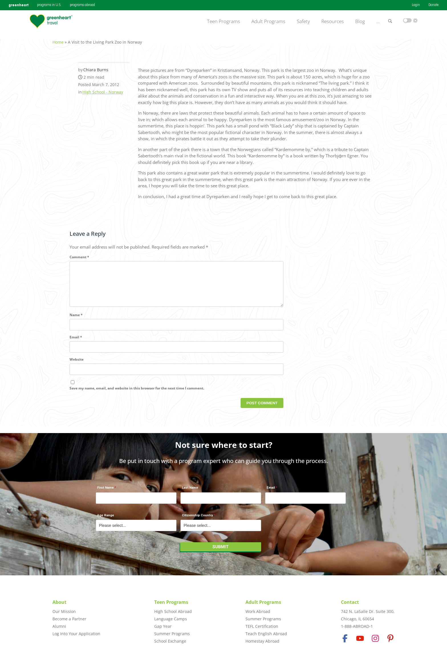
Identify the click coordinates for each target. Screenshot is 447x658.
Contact (350, 602)
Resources (332, 21)
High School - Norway (102, 89)
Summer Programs (172, 633)
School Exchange (170, 641)
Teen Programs (223, 21)
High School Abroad (173, 611)
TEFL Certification (261, 626)
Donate (433, 5)
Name (76, 321)
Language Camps (170, 619)
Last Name (190, 491)
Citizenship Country (197, 518)
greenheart (19, 5)
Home (58, 39)
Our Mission (64, 611)
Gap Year (163, 626)
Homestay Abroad (262, 641)
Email (76, 343)
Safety (303, 21)
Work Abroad (257, 611)
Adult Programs (268, 21)
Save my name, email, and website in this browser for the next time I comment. (137, 394)
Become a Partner (69, 619)
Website (77, 365)
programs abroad (82, 5)
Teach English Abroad (266, 633)
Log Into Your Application (76, 633)
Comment (79, 253)
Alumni (59, 626)
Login (416, 5)
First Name (105, 491)
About (59, 602)
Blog (360, 21)
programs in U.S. (49, 5)
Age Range (105, 518)
